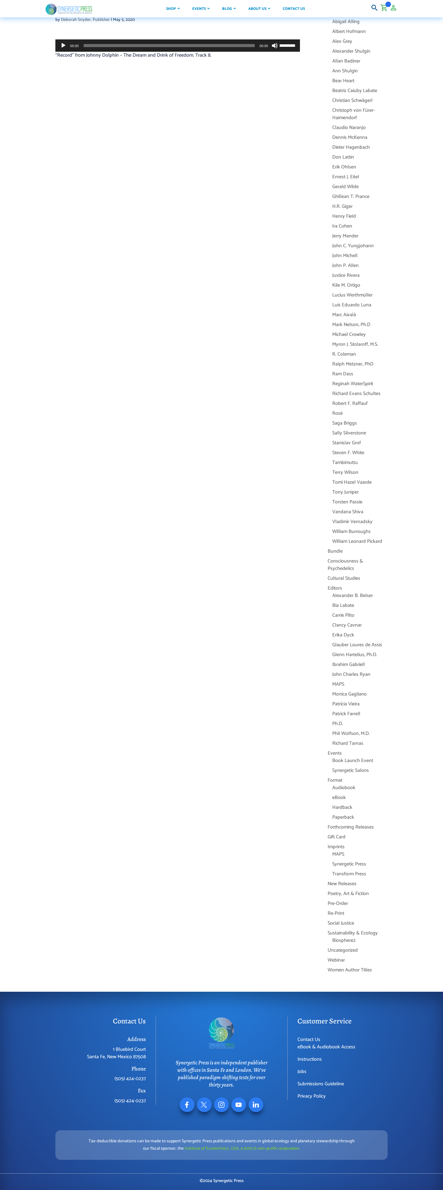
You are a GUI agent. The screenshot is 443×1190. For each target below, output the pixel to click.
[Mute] (275, 45)
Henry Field (344, 216)
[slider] (169, 45)
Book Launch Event (352, 760)
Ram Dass (342, 374)
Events (335, 753)
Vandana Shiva (347, 512)
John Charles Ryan (351, 674)
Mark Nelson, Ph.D (351, 325)
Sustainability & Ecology (353, 933)
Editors (335, 588)
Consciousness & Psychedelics (345, 565)
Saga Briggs (344, 423)
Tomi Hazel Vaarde (352, 482)
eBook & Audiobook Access (326, 1047)
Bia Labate (343, 605)
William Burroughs (351, 531)
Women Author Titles (350, 970)
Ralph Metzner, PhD (352, 364)
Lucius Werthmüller (352, 295)
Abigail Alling (346, 22)
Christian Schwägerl (352, 100)
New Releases (342, 884)
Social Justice (341, 923)
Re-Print (336, 913)
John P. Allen (345, 265)
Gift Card (336, 837)
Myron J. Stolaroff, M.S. (355, 344)
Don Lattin (343, 157)
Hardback (342, 807)
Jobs (301, 1071)
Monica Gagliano (349, 694)
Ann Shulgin (345, 71)
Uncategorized (343, 950)
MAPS (338, 684)
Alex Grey (342, 41)
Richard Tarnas (347, 743)
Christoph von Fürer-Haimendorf (353, 114)
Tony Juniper (345, 492)
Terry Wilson (345, 472)
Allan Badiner (346, 61)
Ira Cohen (342, 226)
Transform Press (349, 874)
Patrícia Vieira (346, 704)
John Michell (344, 256)
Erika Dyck (343, 635)
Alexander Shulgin (351, 51)
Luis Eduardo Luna (351, 305)
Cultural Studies (344, 578)
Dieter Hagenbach (351, 147)
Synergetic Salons (350, 770)
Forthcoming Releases (351, 827)
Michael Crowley (349, 334)
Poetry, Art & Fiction (348, 893)
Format (335, 780)
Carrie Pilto (343, 615)
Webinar (336, 960)
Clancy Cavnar (347, 625)
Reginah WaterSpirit (352, 384)
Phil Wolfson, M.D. (351, 733)
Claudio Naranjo (349, 127)
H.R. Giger (342, 206)
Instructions (309, 1059)
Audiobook (343, 788)
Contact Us (308, 1039)
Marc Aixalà (344, 315)
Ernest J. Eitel (345, 177)
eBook (339, 797)
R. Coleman (344, 354)
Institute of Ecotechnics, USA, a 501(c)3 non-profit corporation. (242, 1148)
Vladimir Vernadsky (352, 522)
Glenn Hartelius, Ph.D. (354, 655)
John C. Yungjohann (353, 246)
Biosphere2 (344, 940)
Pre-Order (338, 903)
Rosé (337, 413)
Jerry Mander (345, 236)
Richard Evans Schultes (356, 393)
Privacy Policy (311, 1096)
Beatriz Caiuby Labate (354, 91)
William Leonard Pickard (357, 541)
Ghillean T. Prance (350, 196)
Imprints (336, 847)
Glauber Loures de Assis (357, 645)
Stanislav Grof (346, 443)
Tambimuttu (345, 462)
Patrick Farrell (346, 714)
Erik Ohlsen (344, 167)
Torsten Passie (347, 502)
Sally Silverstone (349, 433)
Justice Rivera (346, 275)
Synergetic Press (349, 864)
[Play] (63, 45)
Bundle (335, 551)
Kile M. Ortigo (346, 285)
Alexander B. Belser (352, 595)
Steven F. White (348, 453)
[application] (177, 45)
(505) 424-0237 (130, 1079)
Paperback (343, 817)
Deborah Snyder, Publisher (85, 19)
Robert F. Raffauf (350, 403)
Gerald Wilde (345, 187)
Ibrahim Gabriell (348, 664)
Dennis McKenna (349, 137)
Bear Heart (343, 81)
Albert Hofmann (349, 31)
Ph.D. (337, 724)
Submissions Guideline (320, 1084)
